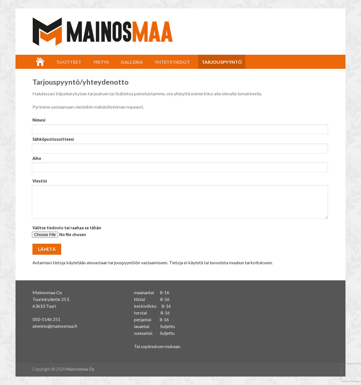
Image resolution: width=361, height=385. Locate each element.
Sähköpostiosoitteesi (178, 145)
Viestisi (178, 201)
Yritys (101, 62)
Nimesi (178, 126)
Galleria (132, 62)
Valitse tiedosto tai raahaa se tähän (178, 233)
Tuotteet (69, 62)
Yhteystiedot (172, 62)
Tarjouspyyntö (222, 62)
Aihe (178, 166)
